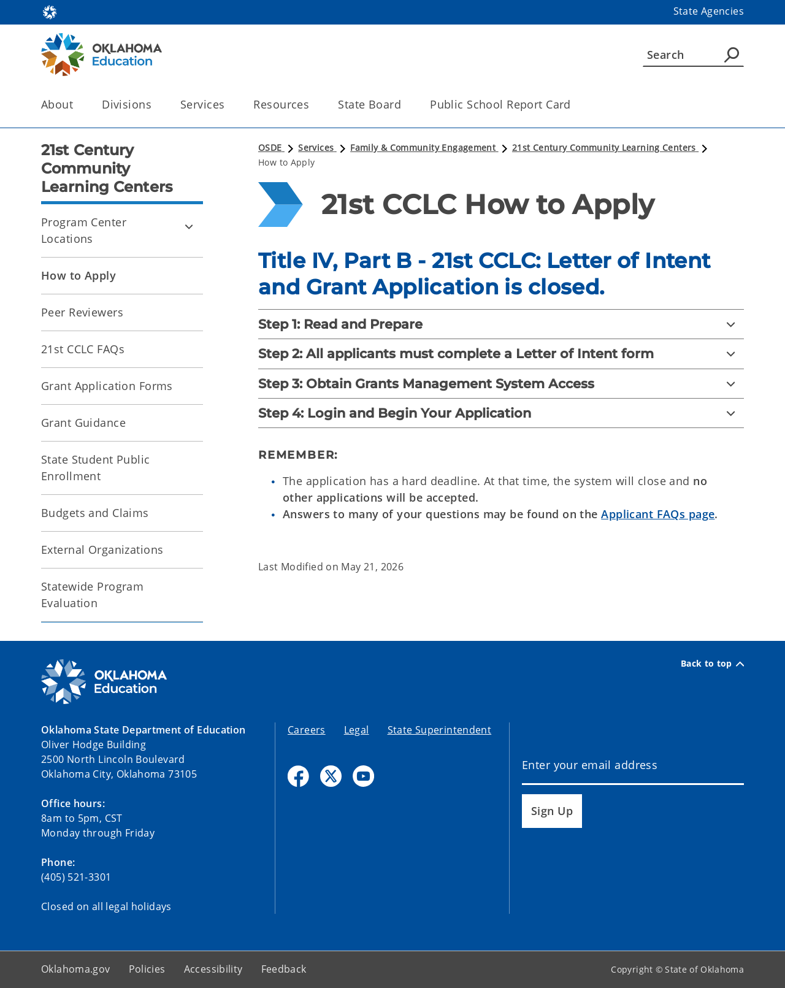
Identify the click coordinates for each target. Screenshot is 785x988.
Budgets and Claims (95, 512)
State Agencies (708, 11)
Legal (356, 730)
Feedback (284, 969)
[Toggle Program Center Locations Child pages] (189, 226)
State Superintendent (440, 730)
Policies (147, 969)
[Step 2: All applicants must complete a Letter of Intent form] (501, 353)
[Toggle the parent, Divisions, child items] (155, 105)
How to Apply (78, 275)
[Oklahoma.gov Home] (49, 11)
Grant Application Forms (107, 385)
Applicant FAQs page (657, 514)
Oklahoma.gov (75, 969)
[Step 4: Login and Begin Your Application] (501, 413)
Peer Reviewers (82, 312)
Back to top (712, 663)
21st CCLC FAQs (82, 349)
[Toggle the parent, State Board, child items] (405, 105)
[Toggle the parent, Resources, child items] (313, 105)
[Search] (693, 54)
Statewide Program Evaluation (92, 594)
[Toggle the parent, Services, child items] (228, 105)
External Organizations (102, 549)
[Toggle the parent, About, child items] (77, 105)
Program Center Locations (83, 230)
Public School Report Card (500, 104)
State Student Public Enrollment (95, 467)
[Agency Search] (731, 54)
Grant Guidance (83, 422)
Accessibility (213, 969)
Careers (307, 730)
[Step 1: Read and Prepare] (501, 324)
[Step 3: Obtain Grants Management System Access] (501, 383)
